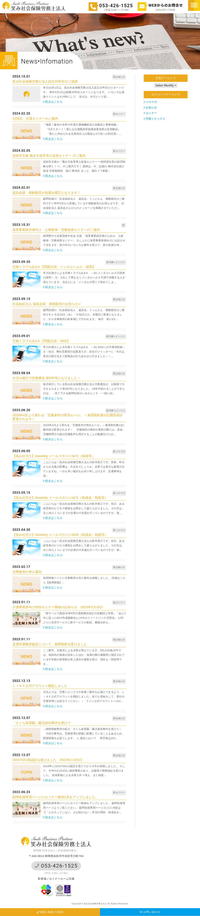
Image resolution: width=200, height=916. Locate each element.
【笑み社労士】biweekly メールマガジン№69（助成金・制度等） (60, 535)
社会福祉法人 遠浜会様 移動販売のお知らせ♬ (46, 304)
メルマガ (150, 101)
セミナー (150, 113)
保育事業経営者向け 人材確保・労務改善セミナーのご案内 (56, 230)
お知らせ (150, 107)
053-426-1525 (56, 866)
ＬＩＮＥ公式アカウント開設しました (40, 686)
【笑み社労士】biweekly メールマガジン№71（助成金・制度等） (60, 497)
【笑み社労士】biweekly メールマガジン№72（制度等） (53, 456)
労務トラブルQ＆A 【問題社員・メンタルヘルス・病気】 (54, 267)
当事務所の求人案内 (27, 572)
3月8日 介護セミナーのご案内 (35, 118)
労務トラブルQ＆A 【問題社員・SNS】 (41, 341)
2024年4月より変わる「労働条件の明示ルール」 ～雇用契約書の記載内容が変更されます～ (67, 417)
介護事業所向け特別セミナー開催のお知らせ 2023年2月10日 (57, 607)
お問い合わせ (150, 911)
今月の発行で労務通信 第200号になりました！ (46, 378)
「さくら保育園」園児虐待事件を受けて (41, 723)
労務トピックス (154, 118)
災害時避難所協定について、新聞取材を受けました (49, 644)
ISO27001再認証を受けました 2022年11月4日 (47, 760)
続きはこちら (53, 101)
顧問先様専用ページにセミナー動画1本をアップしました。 (55, 797)
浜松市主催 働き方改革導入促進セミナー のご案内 (49, 155)
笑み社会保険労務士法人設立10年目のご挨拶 (45, 81)
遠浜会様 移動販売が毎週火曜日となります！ (46, 192)
